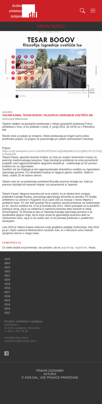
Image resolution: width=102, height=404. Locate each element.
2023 (7, 267)
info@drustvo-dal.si (16, 337)
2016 (7, 296)
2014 (7, 304)
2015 (7, 300)
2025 (7, 259)
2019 (7, 283)
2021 (7, 275)
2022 (7, 271)
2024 (7, 263)
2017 (7, 292)
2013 (7, 308)
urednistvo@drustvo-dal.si (20, 341)
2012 (7, 312)
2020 (7, 279)
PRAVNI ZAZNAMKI (50, 370)
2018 (7, 288)
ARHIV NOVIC (51, 26)
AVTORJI (50, 374)
